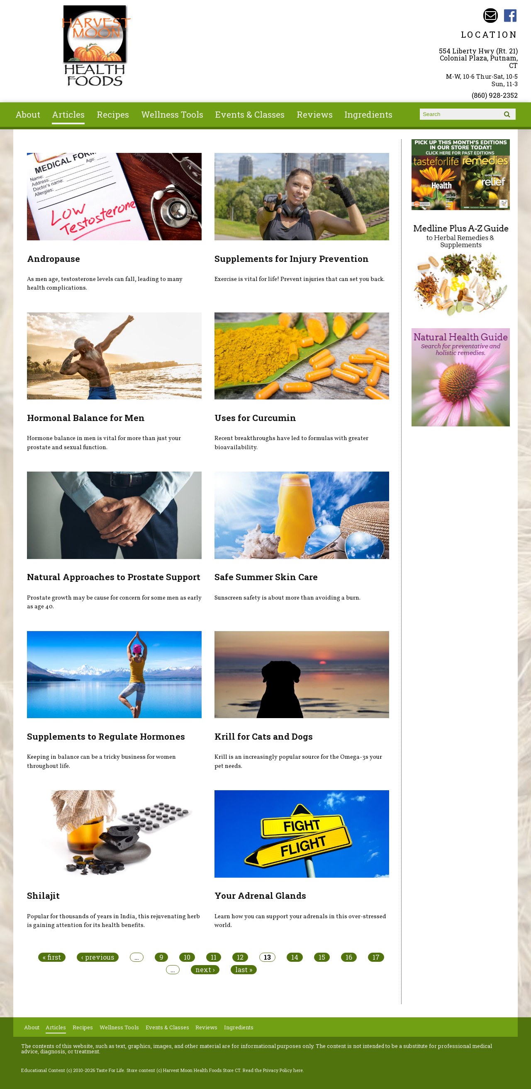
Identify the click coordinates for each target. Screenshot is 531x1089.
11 (214, 957)
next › (205, 970)
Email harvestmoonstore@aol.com (490, 15)
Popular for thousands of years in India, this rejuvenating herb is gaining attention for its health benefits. (113, 921)
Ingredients (368, 114)
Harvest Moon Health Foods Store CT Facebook (510, 15)
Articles (68, 114)
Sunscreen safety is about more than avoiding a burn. (287, 598)
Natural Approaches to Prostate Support (113, 577)
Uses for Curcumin (255, 418)
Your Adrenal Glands (260, 895)
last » (243, 970)
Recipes (113, 114)
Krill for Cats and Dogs (263, 736)
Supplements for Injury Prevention (291, 258)
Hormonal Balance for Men (86, 418)
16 (349, 957)
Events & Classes (250, 114)
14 (294, 957)
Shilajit (43, 895)
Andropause (53, 258)
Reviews (315, 114)
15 (322, 957)
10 (187, 957)
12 (240, 957)
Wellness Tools (172, 114)
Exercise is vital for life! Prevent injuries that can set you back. (299, 279)
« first (52, 957)
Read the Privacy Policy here (273, 1070)
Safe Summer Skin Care (266, 577)
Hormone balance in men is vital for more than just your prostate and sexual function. (104, 443)
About (27, 114)
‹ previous (97, 957)
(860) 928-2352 (495, 95)
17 (376, 957)
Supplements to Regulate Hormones (106, 736)
